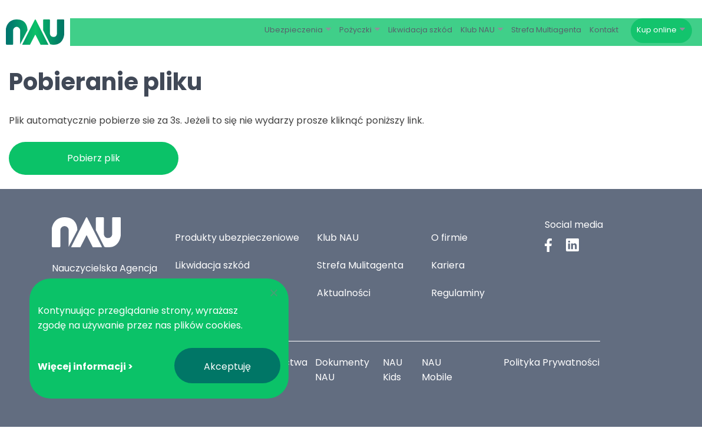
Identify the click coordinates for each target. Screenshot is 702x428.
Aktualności (343, 294)
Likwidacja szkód (212, 266)
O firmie (449, 238)
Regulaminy (458, 294)
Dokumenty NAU (344, 371)
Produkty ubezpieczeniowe (237, 238)
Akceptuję (227, 366)
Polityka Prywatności (552, 363)
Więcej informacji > (85, 366)
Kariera (448, 266)
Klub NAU (338, 238)
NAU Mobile (437, 371)
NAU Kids (393, 371)
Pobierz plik (93, 159)
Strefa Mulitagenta (360, 266)
